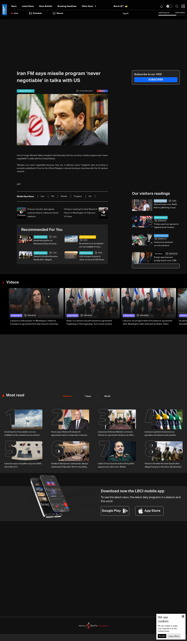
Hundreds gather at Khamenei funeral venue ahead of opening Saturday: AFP (45, 242)
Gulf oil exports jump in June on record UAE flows (91, 258)
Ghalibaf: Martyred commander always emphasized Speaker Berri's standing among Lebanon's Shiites (69, 465)
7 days (88, 396)
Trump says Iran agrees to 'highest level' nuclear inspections (166, 226)
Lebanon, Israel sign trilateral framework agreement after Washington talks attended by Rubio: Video (147, 322)
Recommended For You (41, 230)
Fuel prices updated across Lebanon (163, 244)
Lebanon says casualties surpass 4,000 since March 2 (22, 465)
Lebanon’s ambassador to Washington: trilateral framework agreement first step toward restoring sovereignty (34, 323)
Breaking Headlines (67, 6)
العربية (125, 13)
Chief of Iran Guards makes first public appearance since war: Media (116, 465)
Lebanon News (16, 315)
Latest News (28, 6)
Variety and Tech (160, 201)
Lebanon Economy (161, 235)
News (14, 6)
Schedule (35, 13)
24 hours (67, 396)
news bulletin (45, 6)
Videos (12, 282)
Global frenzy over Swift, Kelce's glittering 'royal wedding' (165, 206)
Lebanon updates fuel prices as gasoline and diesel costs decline (160, 433)
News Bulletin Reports (87, 237)
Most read (15, 395)
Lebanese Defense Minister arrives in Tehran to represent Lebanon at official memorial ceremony (116, 434)
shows (58, 13)
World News (159, 254)
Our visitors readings (151, 194)
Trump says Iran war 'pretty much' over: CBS (165, 259)
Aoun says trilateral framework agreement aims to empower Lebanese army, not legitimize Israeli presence (69, 434)
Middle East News (40, 237)
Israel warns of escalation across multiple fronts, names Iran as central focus (92, 245)
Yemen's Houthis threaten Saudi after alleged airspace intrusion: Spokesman (46, 258)
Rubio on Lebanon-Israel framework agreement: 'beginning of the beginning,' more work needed (89, 322)
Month (107, 396)
